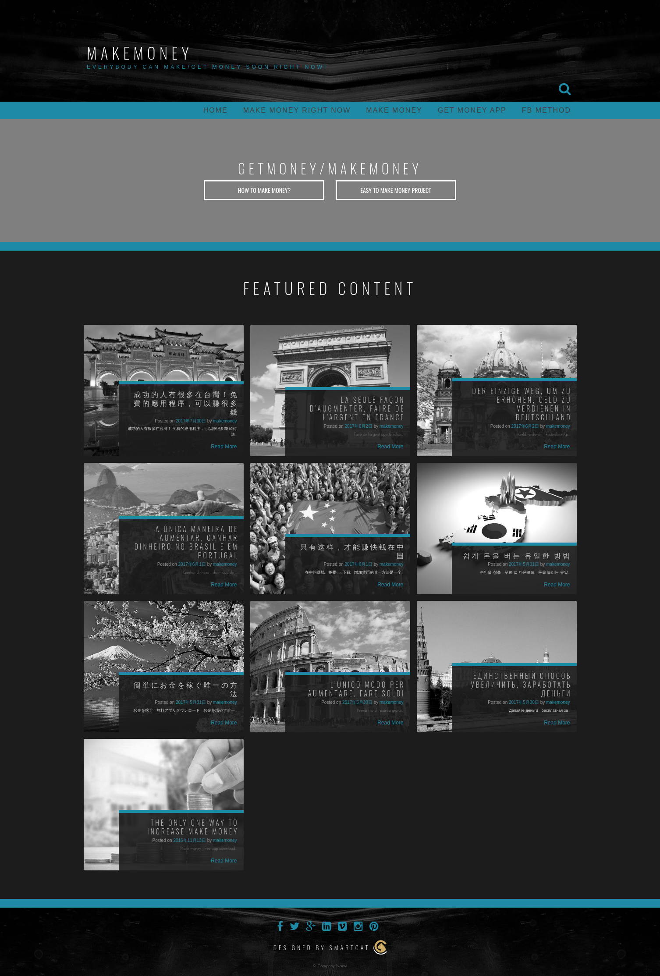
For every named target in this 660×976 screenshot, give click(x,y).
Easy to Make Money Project (395, 190)
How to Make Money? (264, 190)
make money (394, 110)
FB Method (546, 110)
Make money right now (297, 110)
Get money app (472, 110)
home (215, 110)
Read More (224, 447)
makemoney (140, 52)
